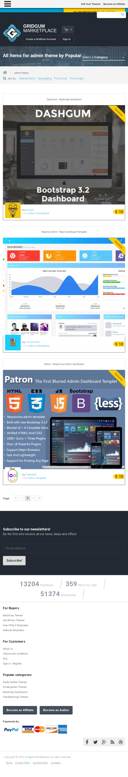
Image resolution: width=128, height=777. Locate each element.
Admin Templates (37, 478)
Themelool (31, 474)
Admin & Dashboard (38, 213)
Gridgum (30, 757)
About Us (8, 648)
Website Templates (13, 630)
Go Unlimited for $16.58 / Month (94, 12)
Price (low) (60, 78)
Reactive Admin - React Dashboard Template (64, 232)
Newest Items (27, 78)
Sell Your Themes (90, 4)
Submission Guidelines (15, 653)
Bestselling (45, 78)
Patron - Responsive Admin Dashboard (64, 364)
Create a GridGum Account (41, 39)
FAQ (5, 658)
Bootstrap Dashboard (15, 692)
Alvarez (30, 209)
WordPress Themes (14, 620)
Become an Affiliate (114, 4)
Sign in (67, 39)
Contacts (56, 762)
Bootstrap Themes (13, 615)
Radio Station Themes (15, 682)
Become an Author (56, 710)
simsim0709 (32, 342)
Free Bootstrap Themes (15, 696)
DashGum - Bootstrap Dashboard (64, 99)
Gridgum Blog (40, 762)
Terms (9, 762)
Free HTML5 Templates (15, 625)
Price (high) (77, 78)
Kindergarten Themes (15, 687)
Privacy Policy (22, 762)
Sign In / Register (12, 663)
